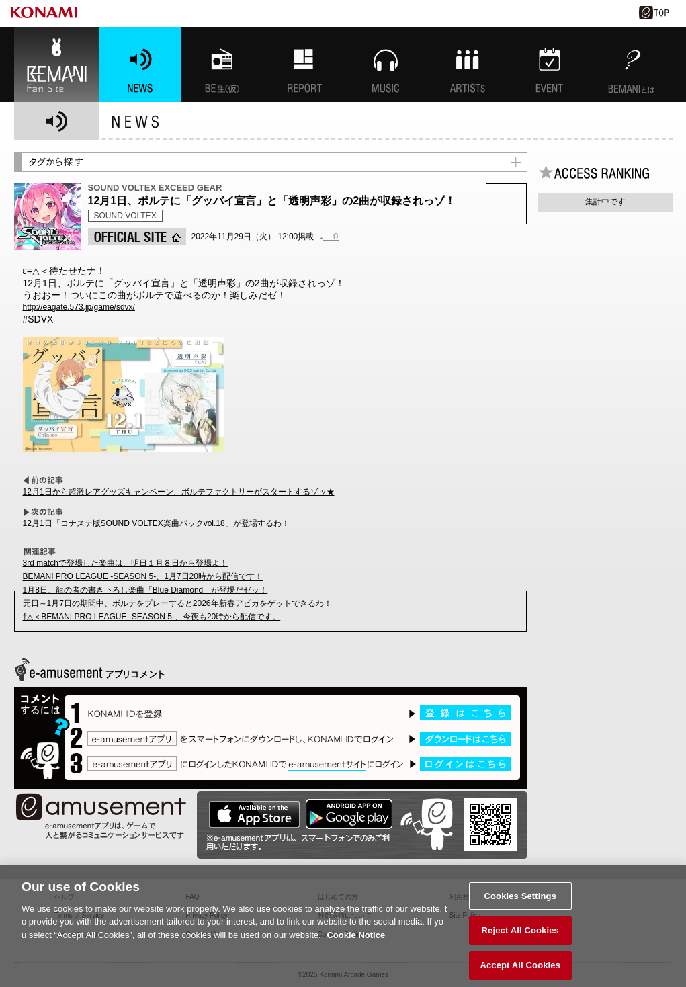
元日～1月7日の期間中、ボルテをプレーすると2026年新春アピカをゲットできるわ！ (177, 603)
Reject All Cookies (520, 937)
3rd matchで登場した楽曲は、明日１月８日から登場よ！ (125, 563)
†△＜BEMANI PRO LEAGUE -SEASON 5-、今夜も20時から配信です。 (152, 616)
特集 (304, 64)
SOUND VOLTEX (125, 215)
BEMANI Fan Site (56, 64)
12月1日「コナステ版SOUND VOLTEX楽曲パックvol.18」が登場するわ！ (156, 523)
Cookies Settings (520, 902)
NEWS (140, 64)
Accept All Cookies (520, 972)
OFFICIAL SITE (137, 236)
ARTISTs (468, 64)
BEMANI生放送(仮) (222, 64)
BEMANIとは (632, 64)
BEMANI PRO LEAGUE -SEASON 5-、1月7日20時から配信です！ (143, 576)
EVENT (550, 64)
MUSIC (386, 64)
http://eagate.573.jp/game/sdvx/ (79, 307)
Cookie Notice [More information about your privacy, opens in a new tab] (356, 941)
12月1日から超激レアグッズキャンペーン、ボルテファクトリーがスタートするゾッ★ (179, 492)
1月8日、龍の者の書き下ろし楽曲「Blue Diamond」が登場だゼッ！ (145, 590)
